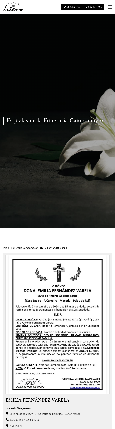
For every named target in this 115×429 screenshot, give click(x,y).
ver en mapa (72, 415)
